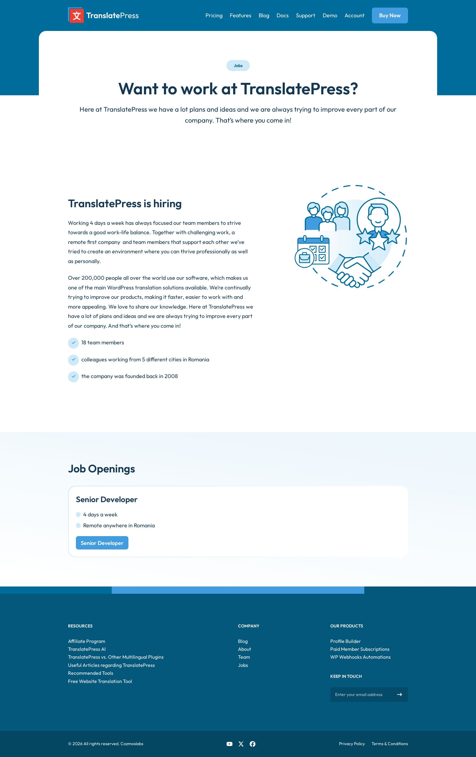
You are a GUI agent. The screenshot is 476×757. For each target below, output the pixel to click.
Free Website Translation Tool (100, 681)
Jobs (243, 665)
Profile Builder (345, 641)
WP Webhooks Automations (360, 657)
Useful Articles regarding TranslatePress (111, 665)
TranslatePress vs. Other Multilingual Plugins (116, 657)
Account (355, 15)
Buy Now (390, 15)
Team (244, 657)
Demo (330, 15)
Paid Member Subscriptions (359, 649)
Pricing (214, 15)
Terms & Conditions (390, 743)
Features (240, 15)
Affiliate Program (86, 641)
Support (305, 15)
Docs (283, 15)
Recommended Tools (90, 673)
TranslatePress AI (87, 649)
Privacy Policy (352, 743)
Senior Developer (102, 542)
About (244, 649)
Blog (264, 15)
